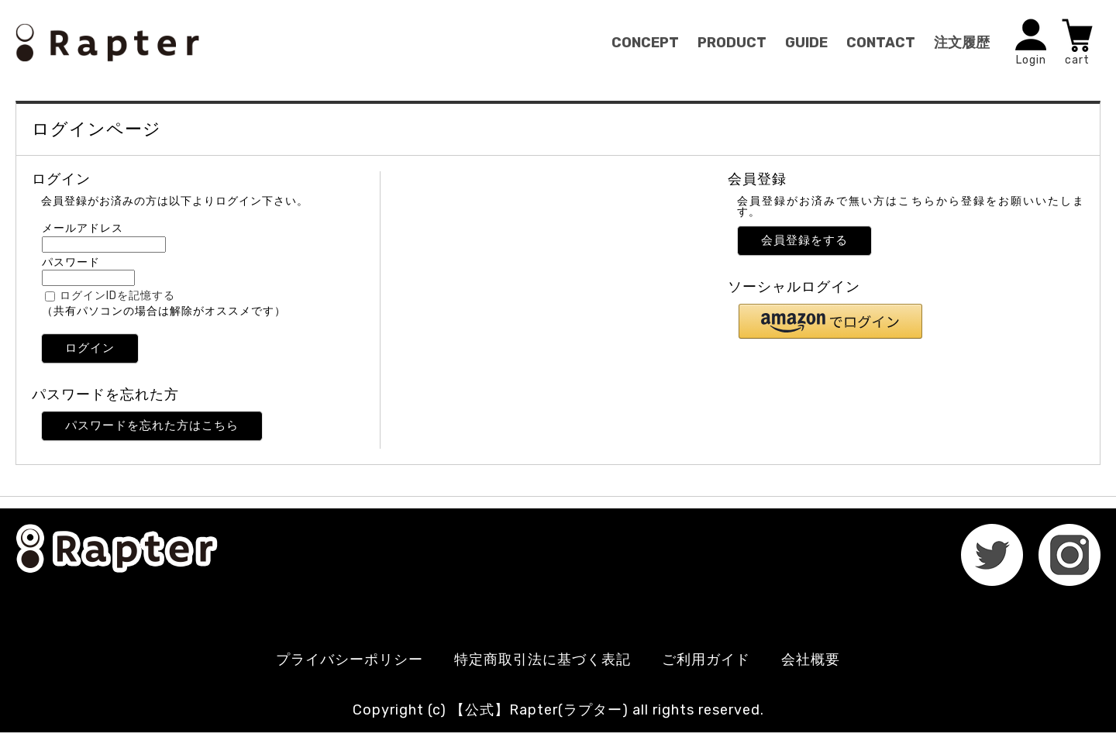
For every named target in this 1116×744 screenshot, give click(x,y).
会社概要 (810, 659)
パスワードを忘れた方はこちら (152, 425)
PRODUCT (732, 42)
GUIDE (806, 42)
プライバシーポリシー (349, 659)
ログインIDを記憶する (117, 295)
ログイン (90, 348)
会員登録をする (804, 240)
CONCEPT (645, 42)
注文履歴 (962, 42)
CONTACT (880, 42)
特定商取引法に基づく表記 (542, 659)
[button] (830, 321)
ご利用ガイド (706, 659)
